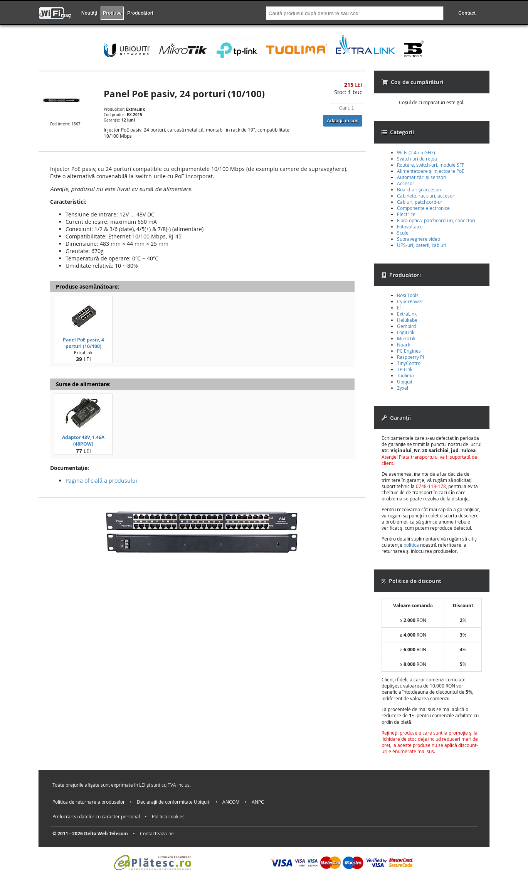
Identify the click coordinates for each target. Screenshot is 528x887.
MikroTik (406, 338)
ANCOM (231, 802)
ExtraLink (407, 314)
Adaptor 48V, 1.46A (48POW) (83, 440)
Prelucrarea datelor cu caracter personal (96, 816)
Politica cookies (168, 816)
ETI (400, 307)
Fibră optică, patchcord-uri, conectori (436, 220)
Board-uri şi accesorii (419, 189)
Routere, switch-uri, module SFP (430, 165)
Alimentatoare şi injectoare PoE (430, 171)
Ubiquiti (405, 381)
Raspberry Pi (410, 357)
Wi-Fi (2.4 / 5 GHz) (416, 152)
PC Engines (409, 351)
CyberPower (410, 301)
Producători (140, 13)
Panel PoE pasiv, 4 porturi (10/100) (83, 343)
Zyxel (402, 388)
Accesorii (407, 183)
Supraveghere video (418, 239)
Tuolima (405, 375)
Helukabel (408, 320)
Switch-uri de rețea (417, 158)
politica (411, 545)
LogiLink (405, 332)
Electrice (406, 214)
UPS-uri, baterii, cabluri (421, 245)
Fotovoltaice (410, 226)
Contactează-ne (157, 833)
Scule (403, 233)
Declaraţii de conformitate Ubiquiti (173, 802)
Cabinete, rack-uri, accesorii (427, 196)
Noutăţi (89, 13)
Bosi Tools (408, 295)
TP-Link (404, 369)
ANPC (258, 802)
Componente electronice (423, 208)
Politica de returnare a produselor (88, 802)
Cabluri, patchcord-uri (420, 202)
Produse (112, 13)
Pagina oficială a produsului (101, 480)
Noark (403, 344)
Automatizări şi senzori (421, 177)
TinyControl (409, 363)
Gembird (406, 326)
